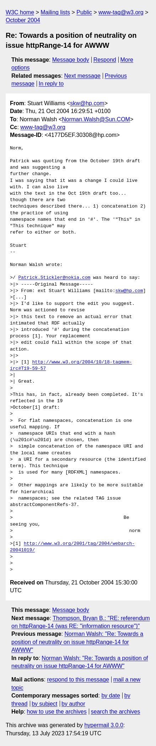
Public (84, 12)
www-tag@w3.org (121, 12)
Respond (104, 60)
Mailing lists (55, 12)
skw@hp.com (87, 103)
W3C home (20, 12)
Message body (70, 60)
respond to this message (78, 679)
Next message (82, 76)
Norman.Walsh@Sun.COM (96, 119)
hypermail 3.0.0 (103, 725)
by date (110, 696)
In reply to (51, 84)
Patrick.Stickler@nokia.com (54, 278)
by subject (44, 704)
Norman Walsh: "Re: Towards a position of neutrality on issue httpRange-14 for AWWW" (77, 642)
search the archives (115, 712)
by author (73, 704)
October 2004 (23, 20)
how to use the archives (57, 712)
